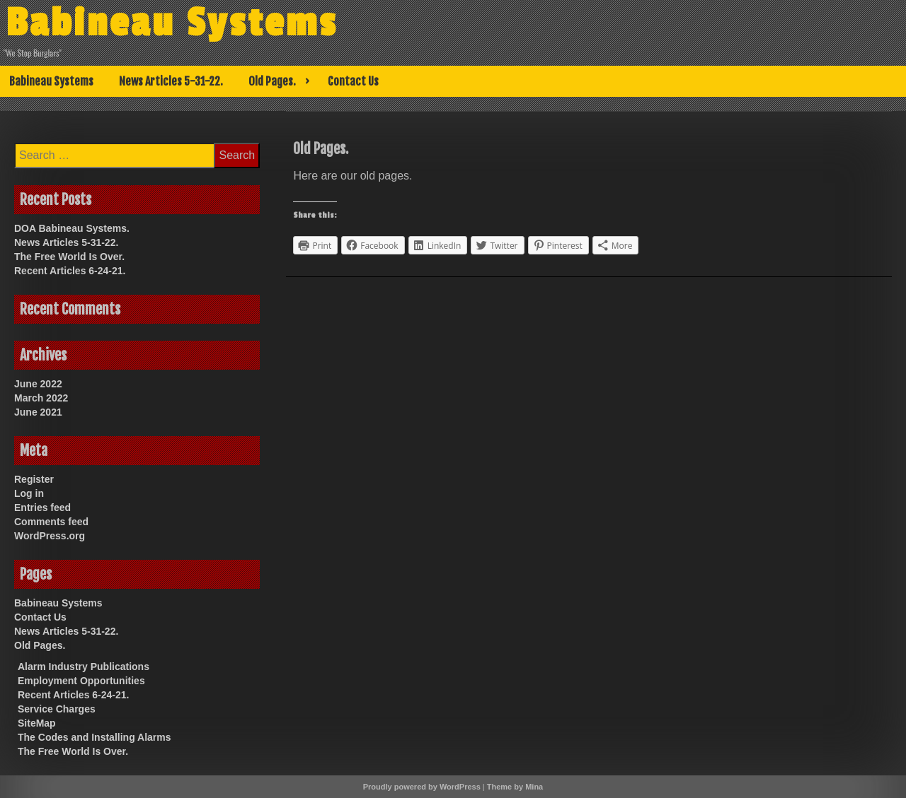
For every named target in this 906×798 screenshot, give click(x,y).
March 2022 (41, 398)
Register (34, 479)
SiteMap (37, 723)
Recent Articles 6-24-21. (69, 270)
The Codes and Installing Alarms (94, 737)
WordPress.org (49, 535)
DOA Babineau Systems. (72, 228)
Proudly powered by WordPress (422, 786)
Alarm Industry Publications (83, 666)
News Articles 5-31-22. (171, 81)
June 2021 (38, 412)
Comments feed (51, 521)
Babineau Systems (172, 23)
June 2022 (38, 383)
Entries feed (42, 507)
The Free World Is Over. (69, 256)
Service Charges (57, 709)
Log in (29, 493)
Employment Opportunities (81, 680)
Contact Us (353, 81)
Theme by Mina (515, 786)
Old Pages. (272, 81)
